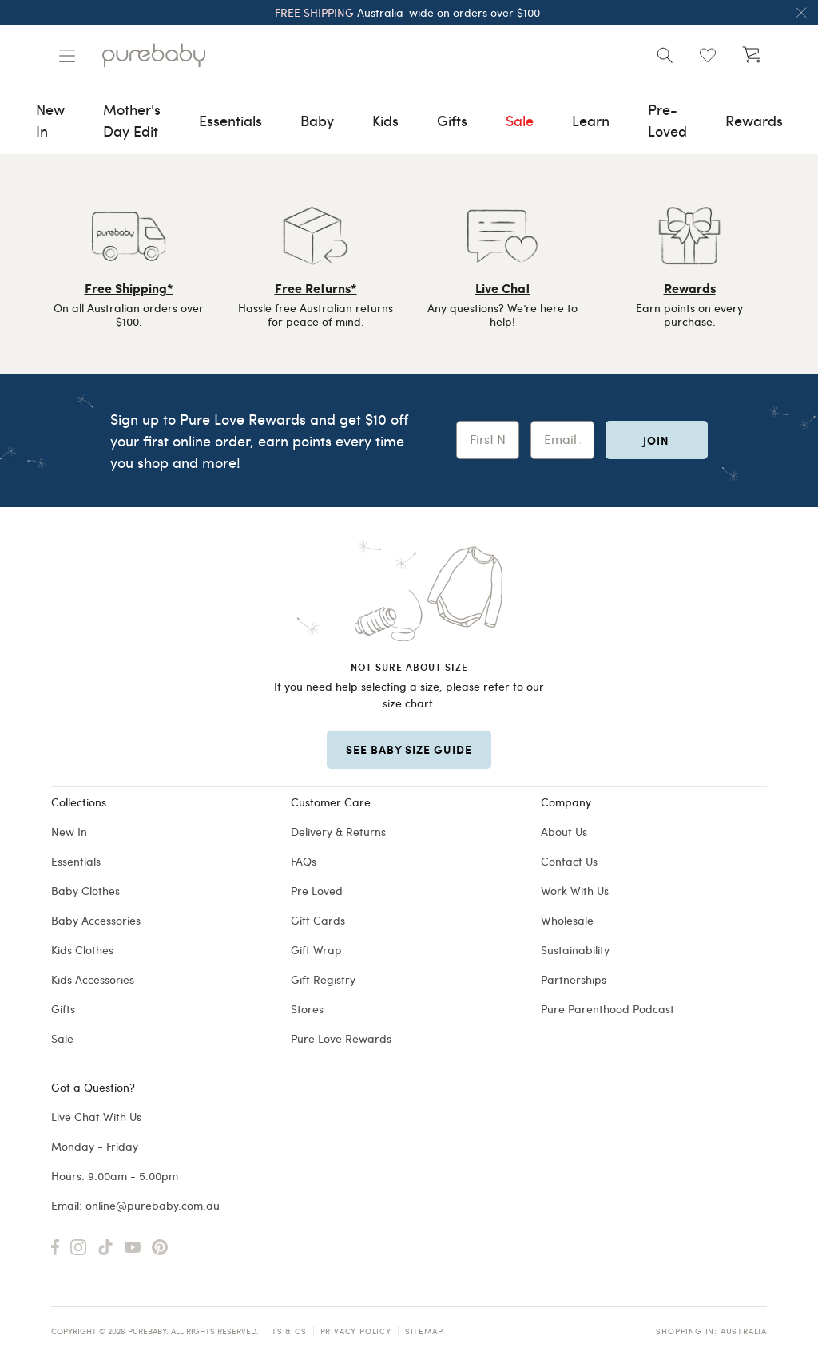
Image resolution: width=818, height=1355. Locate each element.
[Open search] (665, 55)
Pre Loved (317, 890)
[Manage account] (67, 55)
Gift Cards (318, 920)
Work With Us (575, 890)
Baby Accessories (96, 920)
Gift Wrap (316, 949)
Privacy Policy (355, 1331)
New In (69, 831)
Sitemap (424, 1331)
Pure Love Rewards (341, 1038)
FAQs (303, 861)
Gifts (63, 1008)
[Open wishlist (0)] (708, 55)
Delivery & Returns (338, 831)
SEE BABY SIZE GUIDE (409, 749)
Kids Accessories (92, 979)
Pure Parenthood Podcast (607, 1008)
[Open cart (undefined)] (751, 55)
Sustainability (575, 949)
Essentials (76, 861)
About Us (564, 831)
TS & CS (289, 1331)
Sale (62, 1038)
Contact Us (569, 861)
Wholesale (567, 920)
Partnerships (573, 979)
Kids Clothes (82, 949)
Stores (307, 1008)
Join (656, 440)
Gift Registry (323, 979)
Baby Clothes (85, 890)
